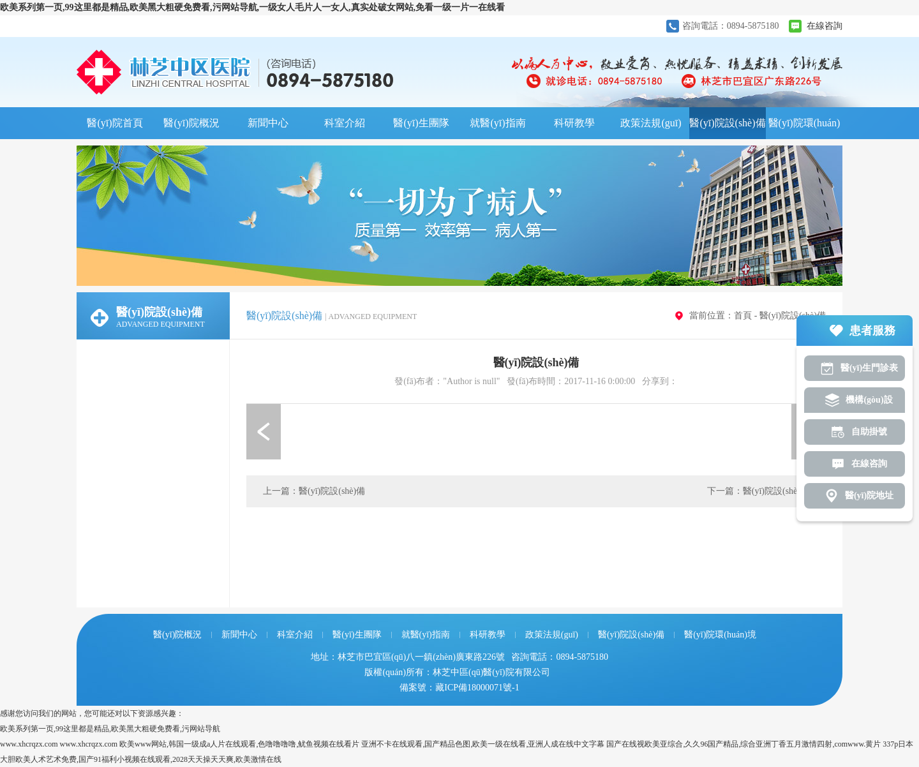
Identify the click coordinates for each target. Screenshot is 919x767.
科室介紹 (344, 122)
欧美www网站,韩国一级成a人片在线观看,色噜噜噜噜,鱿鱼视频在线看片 (239, 744)
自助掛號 (869, 431)
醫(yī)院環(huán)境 (804, 128)
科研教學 (574, 122)
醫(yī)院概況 (191, 122)
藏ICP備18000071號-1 (477, 687)
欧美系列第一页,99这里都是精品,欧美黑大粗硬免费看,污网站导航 (110, 728)
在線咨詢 (824, 26)
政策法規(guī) (650, 122)
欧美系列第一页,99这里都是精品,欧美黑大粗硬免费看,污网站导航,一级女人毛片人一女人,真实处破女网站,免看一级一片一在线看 (252, 7)
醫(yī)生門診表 (869, 368)
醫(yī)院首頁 (114, 122)
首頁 (743, 315)
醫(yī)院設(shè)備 (727, 122)
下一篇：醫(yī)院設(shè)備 (758, 491)
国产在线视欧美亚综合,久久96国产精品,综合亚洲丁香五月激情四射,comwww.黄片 (743, 744)
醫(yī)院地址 (869, 495)
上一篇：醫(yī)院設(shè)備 (314, 491)
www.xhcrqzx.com (29, 744)
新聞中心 (268, 122)
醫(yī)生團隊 (421, 122)
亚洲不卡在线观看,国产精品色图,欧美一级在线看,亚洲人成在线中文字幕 (482, 744)
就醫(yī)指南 (497, 122)
